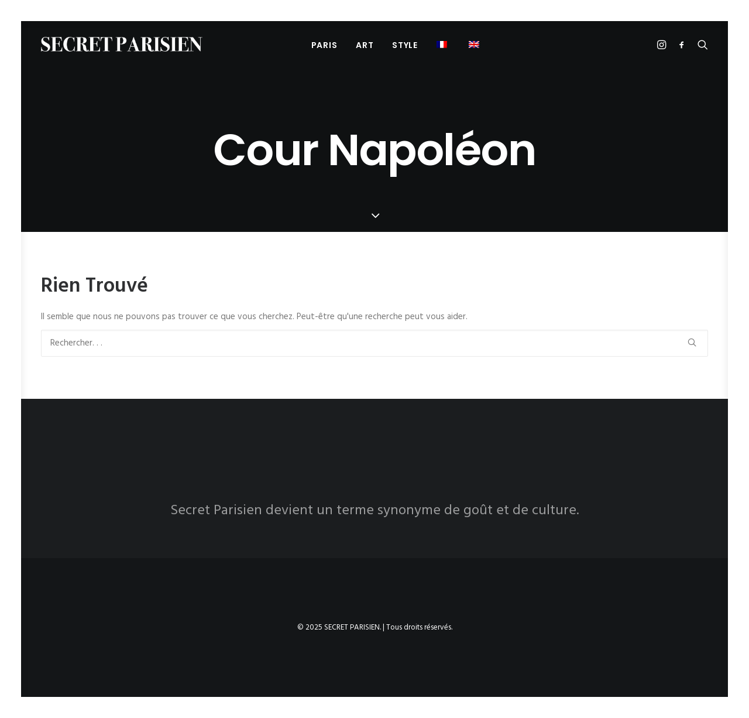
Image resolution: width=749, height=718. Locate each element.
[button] (443, 44)
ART (364, 45)
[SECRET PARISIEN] (121, 44)
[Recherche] (374, 343)
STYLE (405, 45)
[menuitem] (324, 45)
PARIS (324, 45)
